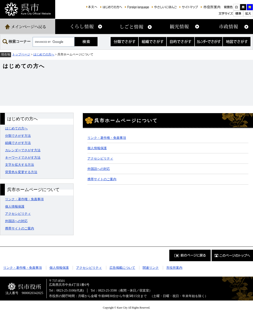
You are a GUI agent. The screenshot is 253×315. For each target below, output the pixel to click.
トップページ (21, 54)
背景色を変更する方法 (21, 172)
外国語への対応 (16, 221)
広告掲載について (122, 267)
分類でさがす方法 (18, 135)
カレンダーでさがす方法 (22, 150)
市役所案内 (174, 267)
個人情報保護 (14, 206)
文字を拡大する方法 (19, 164)
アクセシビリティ (18, 213)
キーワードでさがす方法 (22, 157)
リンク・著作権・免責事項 (24, 199)
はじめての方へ (43, 54)
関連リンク (151, 267)
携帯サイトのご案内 (19, 228)
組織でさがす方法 (18, 143)
